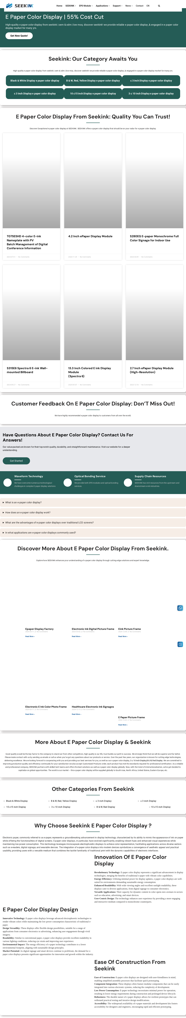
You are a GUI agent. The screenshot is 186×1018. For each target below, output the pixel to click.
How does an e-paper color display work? (28, 512)
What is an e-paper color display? (23, 502)
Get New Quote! (19, 35)
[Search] (159, 6)
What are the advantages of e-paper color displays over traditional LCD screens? (49, 522)
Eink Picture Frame (129, 629)
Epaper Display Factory (39, 629)
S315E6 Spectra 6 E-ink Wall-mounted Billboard (27, 370)
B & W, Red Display (155, 760)
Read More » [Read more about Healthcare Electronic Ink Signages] (76, 714)
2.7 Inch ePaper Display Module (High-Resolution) (152, 370)
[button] (75, 5)
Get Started (16, 460)
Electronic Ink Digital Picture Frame (93, 629)
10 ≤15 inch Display (16, 807)
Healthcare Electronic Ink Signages (93, 706)
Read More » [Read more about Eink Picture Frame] (123, 636)
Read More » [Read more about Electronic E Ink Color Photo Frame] (30, 714)
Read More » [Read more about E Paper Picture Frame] (123, 725)
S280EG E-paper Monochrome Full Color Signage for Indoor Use (154, 238)
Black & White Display (17, 801)
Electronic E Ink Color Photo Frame (46, 706)
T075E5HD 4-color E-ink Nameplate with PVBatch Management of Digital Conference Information (27, 242)
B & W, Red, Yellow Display (64, 801)
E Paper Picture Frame (131, 717)
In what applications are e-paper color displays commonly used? (40, 532)
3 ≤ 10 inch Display (138, 760)
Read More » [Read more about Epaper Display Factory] (30, 636)
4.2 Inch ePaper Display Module (90, 236)
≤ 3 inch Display (104, 801)
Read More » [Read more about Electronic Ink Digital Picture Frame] (76, 636)
